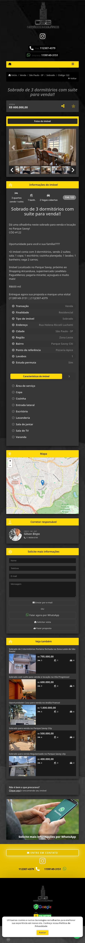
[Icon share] (42, 36)
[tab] (18, 121)
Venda (23, 75)
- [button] (10, 465)
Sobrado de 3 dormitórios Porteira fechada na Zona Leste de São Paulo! (42, 650)
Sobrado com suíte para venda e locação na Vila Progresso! (39, 676)
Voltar (72, 78)
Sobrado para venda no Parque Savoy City (30, 728)
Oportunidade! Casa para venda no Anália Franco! (34, 702)
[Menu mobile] (9, 64)
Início (12, 75)
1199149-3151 (49, 55)
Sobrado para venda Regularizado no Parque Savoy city (37, 753)
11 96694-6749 (31, 537)
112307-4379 (47, 48)
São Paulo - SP (36, 75)
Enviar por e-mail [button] (42, 602)
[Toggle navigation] (73, 64)
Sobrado (50, 75)
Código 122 (63, 75)
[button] (14, 147)
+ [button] (10, 461)
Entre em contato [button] (42, 852)
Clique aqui (15, 790)
